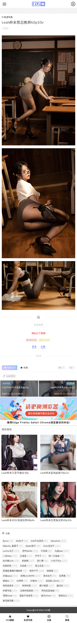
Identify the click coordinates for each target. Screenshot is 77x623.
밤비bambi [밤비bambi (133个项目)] (30, 551)
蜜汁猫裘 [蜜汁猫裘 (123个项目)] (46, 585)
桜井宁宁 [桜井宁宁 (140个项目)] (37, 570)
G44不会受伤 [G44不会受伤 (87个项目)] (39, 540)
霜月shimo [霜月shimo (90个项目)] (48, 595)
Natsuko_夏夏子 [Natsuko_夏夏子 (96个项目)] (13, 545)
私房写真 (7, 17)
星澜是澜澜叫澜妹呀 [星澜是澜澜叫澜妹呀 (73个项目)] (15, 570)
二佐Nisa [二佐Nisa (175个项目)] (10, 556)
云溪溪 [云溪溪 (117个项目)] (26, 556)
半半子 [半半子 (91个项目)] (40, 556)
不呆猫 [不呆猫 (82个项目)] (46, 551)
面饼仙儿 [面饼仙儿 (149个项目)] (66, 595)
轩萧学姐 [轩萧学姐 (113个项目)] (10, 590)
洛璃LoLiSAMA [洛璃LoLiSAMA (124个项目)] (30, 575)
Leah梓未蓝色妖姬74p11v (62, 387)
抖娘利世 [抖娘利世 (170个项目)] (10, 565)
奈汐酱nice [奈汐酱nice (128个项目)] (11, 560)
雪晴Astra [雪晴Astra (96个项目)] (10, 595)
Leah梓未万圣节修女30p (15, 472)
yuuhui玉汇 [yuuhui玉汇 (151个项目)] (11, 551)
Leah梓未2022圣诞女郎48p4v (18, 520)
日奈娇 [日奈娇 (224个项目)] (26, 565)
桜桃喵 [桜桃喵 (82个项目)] (52, 570)
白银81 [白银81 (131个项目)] (36, 580)
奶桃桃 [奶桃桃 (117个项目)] (28, 560)
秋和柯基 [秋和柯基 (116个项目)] (29, 585)
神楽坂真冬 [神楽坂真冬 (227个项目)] (11, 585)
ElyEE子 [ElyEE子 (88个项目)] (22, 540)
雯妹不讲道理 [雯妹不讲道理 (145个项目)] (29, 595)
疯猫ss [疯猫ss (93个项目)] (8, 580)
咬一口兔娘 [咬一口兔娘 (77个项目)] (56, 556)
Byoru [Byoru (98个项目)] (8, 540)
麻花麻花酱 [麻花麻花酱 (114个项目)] (11, 600)
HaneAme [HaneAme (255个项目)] (58, 540)
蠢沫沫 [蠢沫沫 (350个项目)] (63, 585)
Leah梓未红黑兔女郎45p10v (56, 520)
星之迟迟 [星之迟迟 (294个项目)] (42, 565)
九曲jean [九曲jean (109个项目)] (62, 551)
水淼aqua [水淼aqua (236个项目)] (10, 575)
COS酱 (47, 610)
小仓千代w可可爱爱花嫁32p (15, 387)
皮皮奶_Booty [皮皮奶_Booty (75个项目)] (55, 580)
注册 (43, 346)
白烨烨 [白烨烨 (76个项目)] (22, 580)
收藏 (24, 367)
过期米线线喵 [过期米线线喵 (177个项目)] (29, 590)
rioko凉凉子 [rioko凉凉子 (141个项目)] (51, 545)
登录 (34, 346)
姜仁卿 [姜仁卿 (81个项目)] (42, 560)
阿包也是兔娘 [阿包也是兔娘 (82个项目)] (50, 590)
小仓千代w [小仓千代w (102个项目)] (59, 560)
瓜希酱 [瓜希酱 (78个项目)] (64, 575)
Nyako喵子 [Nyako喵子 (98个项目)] (33, 545)
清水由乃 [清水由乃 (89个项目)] (49, 575)
